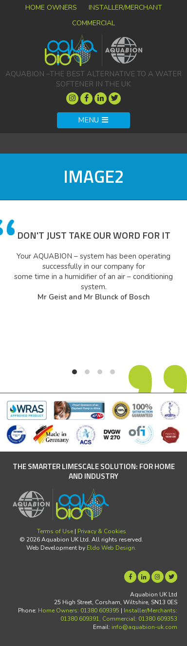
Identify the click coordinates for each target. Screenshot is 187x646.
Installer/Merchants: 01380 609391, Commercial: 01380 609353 (118, 615)
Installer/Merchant (125, 7)
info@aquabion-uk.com (144, 627)
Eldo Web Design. (111, 548)
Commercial (93, 23)
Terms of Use (55, 531)
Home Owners (51, 7)
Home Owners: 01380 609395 (78, 610)
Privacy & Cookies (101, 531)
